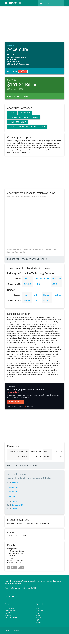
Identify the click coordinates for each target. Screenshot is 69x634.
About (38, 615)
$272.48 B (27, 284)
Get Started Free (15, 402)
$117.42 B (38, 284)
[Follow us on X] (9, 596)
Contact (38, 622)
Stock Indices (9, 608)
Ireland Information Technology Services (27, 127)
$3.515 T (46, 300)
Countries (8, 615)
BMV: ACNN (16, 501)
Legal (37, 620)
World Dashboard (10, 611)
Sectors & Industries (11, 617)
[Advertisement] (36, 24)
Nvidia (26, 295)
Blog (37, 613)
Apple (36, 295)
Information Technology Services (23, 117)
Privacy (38, 617)
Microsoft (46, 295)
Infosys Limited (57, 278)
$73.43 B (55, 284)
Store (37, 608)
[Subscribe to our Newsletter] (6, 596)
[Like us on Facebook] (13, 596)
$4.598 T (27, 300)
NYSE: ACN (16, 482)
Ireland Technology (17, 122)
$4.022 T (37, 300)
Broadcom (57, 295)
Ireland (12, 113)
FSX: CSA (15, 509)
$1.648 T (57, 300)
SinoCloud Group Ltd (42, 278)
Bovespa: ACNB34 (18, 505)
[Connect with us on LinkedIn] (16, 596)
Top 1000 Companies (12, 613)
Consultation (40, 611)
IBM (25, 278)
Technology (24, 113)
